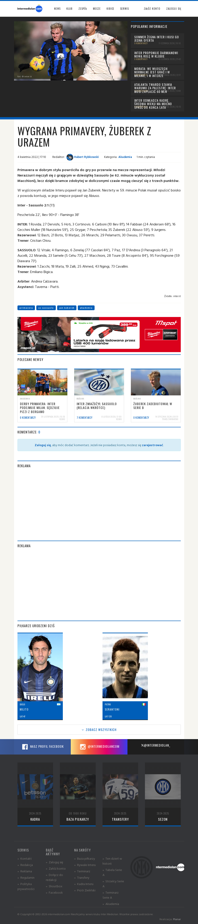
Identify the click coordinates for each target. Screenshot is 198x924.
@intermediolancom (99, 747)
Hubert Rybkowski (82, 157)
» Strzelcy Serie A (113, 883)
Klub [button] (69, 8)
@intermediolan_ (155, 745)
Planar (177, 919)
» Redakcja (25, 864)
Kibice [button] (110, 8)
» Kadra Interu (83, 883)
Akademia (125, 157)
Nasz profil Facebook (42, 747)
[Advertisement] (99, 504)
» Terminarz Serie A (111, 895)
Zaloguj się (173, 8)
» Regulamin (25, 877)
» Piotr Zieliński (84, 890)
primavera (26, 308)
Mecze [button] (97, 8)
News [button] (57, 8)
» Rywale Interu (85, 864)
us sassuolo (46, 308)
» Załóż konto (56, 868)
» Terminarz (82, 871)
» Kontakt (24, 858)
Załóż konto (152, 8)
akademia (86, 308)
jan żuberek (66, 308)
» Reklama (24, 871)
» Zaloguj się (54, 862)
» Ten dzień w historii (112, 861)
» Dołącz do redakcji (54, 877)
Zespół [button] (82, 8)
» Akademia (111, 903)
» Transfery (81, 877)
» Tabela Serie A (112, 872)
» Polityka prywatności (25, 886)
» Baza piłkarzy (84, 858)
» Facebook (54, 892)
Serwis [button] (124, 8)
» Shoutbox (54, 886)
